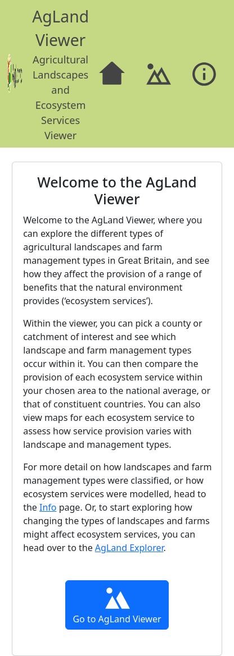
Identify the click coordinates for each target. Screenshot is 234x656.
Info (48, 507)
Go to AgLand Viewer (117, 604)
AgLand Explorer (129, 548)
